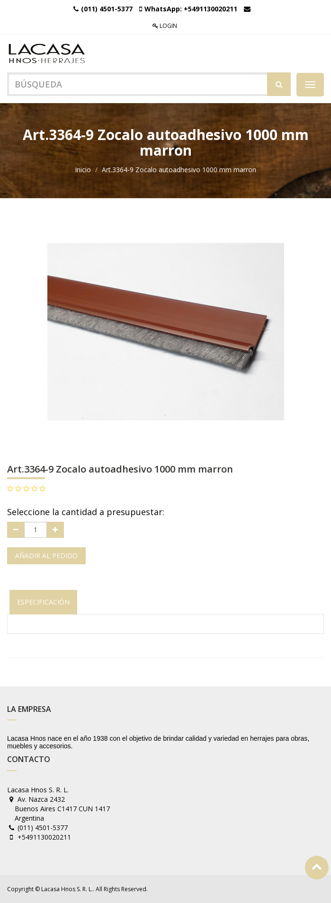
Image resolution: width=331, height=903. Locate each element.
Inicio (83, 169)
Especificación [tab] (43, 601)
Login (164, 26)
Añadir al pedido (46, 555)
